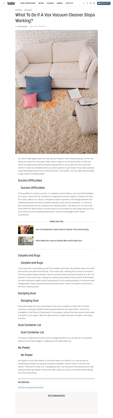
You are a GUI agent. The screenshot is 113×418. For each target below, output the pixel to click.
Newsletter (103, 3)
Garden (60, 3)
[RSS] (94, 3)
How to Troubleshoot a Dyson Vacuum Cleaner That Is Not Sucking (62, 230)
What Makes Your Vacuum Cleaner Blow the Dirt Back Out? (59, 241)
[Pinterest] (87, 3)
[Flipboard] (90, 3)
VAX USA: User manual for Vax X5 (30, 387)
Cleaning (50, 3)
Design (41, 3)
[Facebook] (84, 3)
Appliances (28, 10)
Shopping (18, 10)
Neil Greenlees (22, 26)
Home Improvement (28, 3)
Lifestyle (69, 3)
